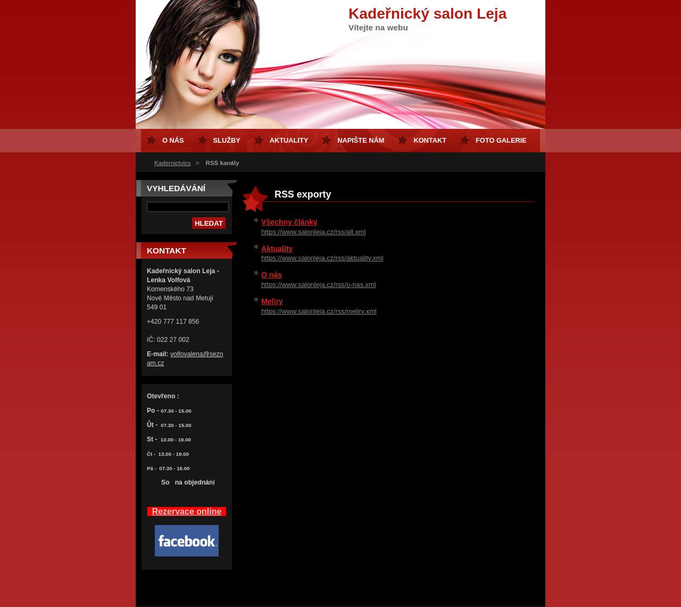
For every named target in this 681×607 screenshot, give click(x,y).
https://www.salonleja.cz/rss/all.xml (313, 232)
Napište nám (360, 140)
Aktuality (277, 248)
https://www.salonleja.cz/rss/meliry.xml (319, 311)
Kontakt (429, 140)
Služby (226, 140)
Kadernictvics (172, 163)
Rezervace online (187, 511)
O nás (271, 274)
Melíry (272, 301)
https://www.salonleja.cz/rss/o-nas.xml (318, 285)
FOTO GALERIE (501, 140)
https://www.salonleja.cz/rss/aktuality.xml (322, 258)
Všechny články (289, 222)
